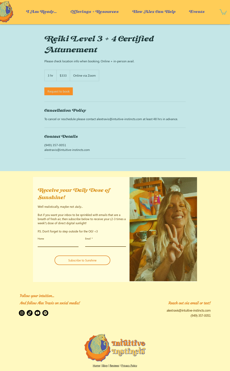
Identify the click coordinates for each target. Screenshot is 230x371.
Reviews (114, 365)
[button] (153, 12)
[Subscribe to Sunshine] (82, 260)
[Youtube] (37, 313)
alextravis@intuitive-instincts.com (189, 310)
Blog (105, 365)
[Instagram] (22, 313)
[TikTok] (30, 313)
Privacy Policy (129, 365)
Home (96, 365)
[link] (58, 91)
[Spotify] (45, 313)
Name (41, 239)
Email (88, 239)
